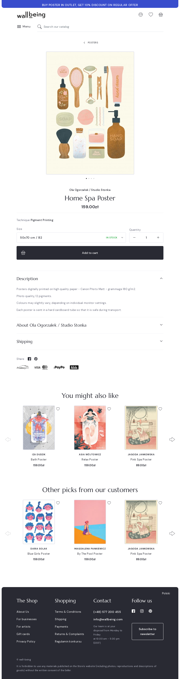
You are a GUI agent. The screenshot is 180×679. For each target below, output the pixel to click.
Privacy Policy (26, 641)
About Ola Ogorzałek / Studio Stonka (90, 325)
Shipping (90, 341)
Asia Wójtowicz (90, 454)
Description (90, 278)
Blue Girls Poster (39, 553)
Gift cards (23, 634)
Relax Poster (90, 459)
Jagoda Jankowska (141, 454)
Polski (166, 593)
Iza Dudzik (39, 454)
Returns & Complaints (69, 634)
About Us (23, 612)
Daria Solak (38, 548)
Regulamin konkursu (68, 641)
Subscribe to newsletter (147, 631)
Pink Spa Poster (141, 459)
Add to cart (59, 252)
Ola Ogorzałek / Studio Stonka (89, 190)
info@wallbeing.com (108, 619)
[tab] (90, 279)
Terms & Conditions (68, 612)
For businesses (27, 619)
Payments (61, 626)
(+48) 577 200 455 (107, 612)
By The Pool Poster (90, 553)
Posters (90, 42)
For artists (24, 626)
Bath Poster (39, 459)
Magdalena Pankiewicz (90, 548)
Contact (102, 601)
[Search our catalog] (40, 27)
